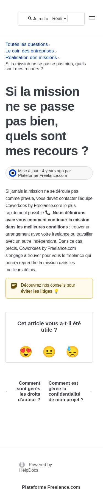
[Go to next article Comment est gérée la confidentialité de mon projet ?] (68, 391)
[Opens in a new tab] (22, 464)
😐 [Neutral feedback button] (49, 352)
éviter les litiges (36, 291)
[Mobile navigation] (92, 18)
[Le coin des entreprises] (29, 51)
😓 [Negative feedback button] (72, 352)
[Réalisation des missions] (31, 57)
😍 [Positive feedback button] (26, 352)
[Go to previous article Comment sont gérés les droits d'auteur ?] (24, 391)
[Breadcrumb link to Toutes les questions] (26, 44)
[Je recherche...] (41, 18)
